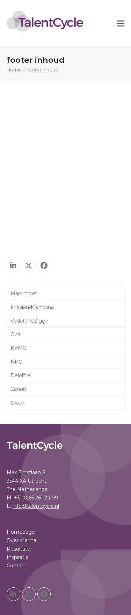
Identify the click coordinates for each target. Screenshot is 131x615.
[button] (120, 24)
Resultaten (20, 220)
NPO (16, 362)
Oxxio (17, 403)
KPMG (18, 348)
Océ (15, 334)
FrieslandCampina (32, 307)
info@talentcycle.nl (36, 177)
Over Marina (21, 212)
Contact (16, 237)
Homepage (21, 203)
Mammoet (23, 293)
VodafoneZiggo (29, 321)
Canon (18, 389)
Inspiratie (18, 229)
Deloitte (20, 375)
